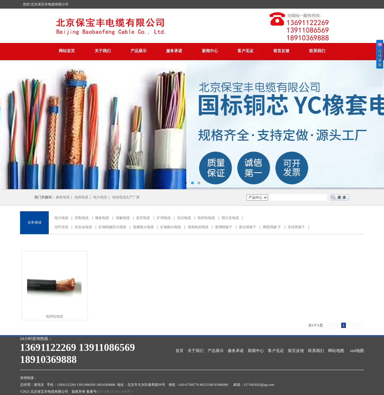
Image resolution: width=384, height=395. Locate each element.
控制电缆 (82, 218)
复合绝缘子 (247, 227)
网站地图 (336, 351)
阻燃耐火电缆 (143, 227)
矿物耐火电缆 (170, 227)
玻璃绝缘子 (223, 227)
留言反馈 (281, 51)
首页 (180, 351)
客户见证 (245, 51)
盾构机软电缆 (198, 227)
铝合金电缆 (83, 227)
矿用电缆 (164, 218)
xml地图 (357, 351)
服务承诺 (174, 51)
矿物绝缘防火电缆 (112, 227)
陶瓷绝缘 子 (272, 227)
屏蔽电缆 (123, 218)
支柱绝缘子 (296, 227)
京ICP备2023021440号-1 (115, 392)
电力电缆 (100, 197)
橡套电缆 (63, 197)
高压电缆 (184, 218)
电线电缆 (81, 197)
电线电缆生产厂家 (126, 197)
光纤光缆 (61, 227)
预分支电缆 (230, 218)
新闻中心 (210, 51)
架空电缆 (143, 218)
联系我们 (317, 51)
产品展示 (138, 51)
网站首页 (67, 51)
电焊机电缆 (206, 218)
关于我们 (103, 51)
